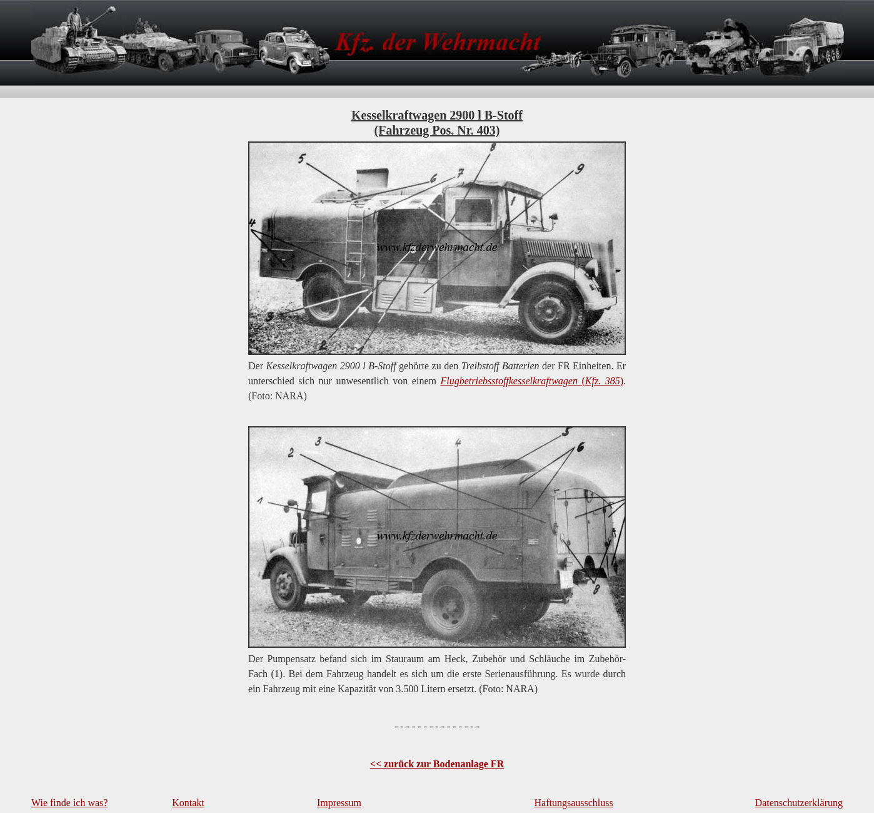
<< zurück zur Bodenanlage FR (437, 764)
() (531, 381)
